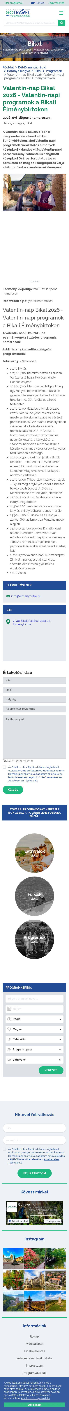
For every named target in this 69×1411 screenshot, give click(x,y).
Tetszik (18, 1221)
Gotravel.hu (26, 1204)
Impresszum (34, 1365)
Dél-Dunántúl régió (32, 67)
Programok (54, 71)
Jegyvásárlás (56, 2)
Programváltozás (34, 1373)
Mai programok (14, 2)
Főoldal (8, 67)
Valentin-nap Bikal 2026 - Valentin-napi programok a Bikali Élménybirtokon (31, 99)
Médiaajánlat (34, 1344)
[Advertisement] (34, 257)
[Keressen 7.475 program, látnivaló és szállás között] (31, 23)
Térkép (38, 2)
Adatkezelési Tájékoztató (23, 780)
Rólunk (34, 1336)
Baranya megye (18, 71)
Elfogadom (34, 1404)
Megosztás (53, 1221)
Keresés (51, 1070)
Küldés (13, 789)
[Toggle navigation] (61, 13)
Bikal (38, 71)
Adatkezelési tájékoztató (34, 1358)
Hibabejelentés (34, 1351)
